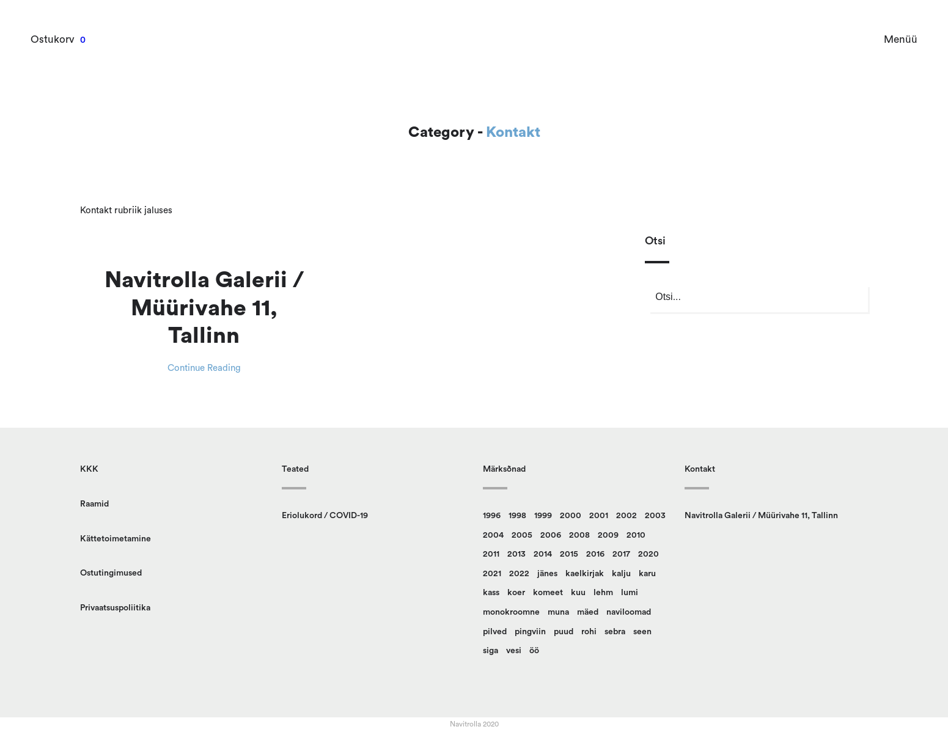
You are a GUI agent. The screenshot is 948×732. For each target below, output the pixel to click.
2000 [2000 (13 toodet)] (570, 515)
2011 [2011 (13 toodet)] (491, 554)
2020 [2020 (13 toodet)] (648, 554)
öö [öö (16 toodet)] (534, 650)
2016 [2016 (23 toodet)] (595, 554)
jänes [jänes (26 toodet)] (547, 573)
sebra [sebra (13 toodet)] (614, 632)
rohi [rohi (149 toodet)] (589, 632)
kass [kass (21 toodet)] (491, 592)
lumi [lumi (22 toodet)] (629, 592)
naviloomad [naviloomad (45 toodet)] (628, 612)
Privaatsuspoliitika (115, 608)
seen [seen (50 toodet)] (642, 632)
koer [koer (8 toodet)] (516, 592)
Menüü (900, 39)
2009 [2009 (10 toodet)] (608, 535)
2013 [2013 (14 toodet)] (516, 554)
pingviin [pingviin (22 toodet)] (530, 632)
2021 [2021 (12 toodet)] (492, 573)
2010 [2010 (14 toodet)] (635, 535)
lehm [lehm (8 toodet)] (603, 592)
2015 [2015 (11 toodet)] (569, 554)
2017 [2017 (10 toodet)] (621, 554)
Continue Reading (204, 368)
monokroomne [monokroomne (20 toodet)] (511, 612)
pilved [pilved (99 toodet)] (495, 632)
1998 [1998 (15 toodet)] (517, 515)
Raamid (94, 504)
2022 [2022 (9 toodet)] (519, 573)
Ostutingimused (111, 573)
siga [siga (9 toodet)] (490, 650)
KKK (89, 469)
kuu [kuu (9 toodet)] (578, 592)
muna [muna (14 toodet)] (558, 612)
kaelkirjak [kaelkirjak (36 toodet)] (584, 573)
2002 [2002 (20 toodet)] (626, 515)
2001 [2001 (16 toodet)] (598, 515)
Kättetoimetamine (115, 539)
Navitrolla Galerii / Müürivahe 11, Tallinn (204, 308)
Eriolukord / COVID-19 (325, 515)
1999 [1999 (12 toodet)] (543, 515)
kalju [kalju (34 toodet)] (621, 573)
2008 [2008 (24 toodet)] (579, 535)
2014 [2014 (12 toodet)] (543, 554)
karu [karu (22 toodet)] (647, 573)
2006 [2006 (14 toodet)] (550, 535)
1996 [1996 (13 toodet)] (492, 515)
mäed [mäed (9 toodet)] (587, 612)
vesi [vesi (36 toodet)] (513, 650)
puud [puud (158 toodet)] (563, 632)
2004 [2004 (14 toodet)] (493, 535)
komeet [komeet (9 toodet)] (548, 592)
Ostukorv (53, 39)
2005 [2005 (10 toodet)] (522, 535)
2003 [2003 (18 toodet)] (655, 515)
